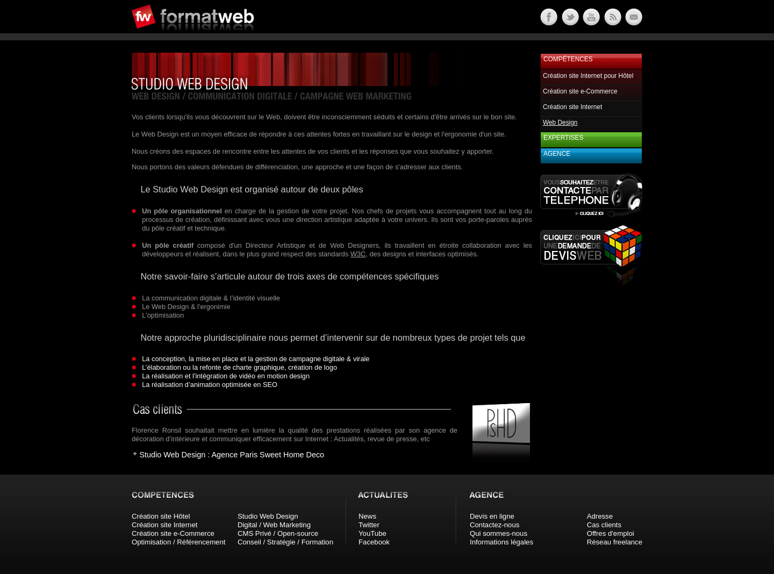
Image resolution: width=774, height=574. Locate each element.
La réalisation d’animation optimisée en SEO (209, 385)
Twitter (369, 525)
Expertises (563, 137)
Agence (556, 153)
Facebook (374, 542)
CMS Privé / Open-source (278, 533)
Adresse (600, 516)
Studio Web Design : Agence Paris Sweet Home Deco (231, 454)
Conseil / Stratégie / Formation (285, 542)
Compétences (568, 59)
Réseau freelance (614, 542)
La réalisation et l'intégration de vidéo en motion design (226, 376)
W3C (358, 254)
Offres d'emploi (610, 533)
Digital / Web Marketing (274, 525)
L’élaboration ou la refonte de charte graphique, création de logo (239, 367)
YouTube (372, 533)
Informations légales (501, 542)
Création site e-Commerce (580, 91)
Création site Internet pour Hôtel (588, 76)
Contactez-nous (494, 525)
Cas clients (604, 525)
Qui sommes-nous (498, 533)
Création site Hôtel (161, 516)
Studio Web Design (268, 516)
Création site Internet (572, 107)
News (367, 516)
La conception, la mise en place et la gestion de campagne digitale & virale (255, 359)
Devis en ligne (492, 516)
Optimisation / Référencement (178, 542)
